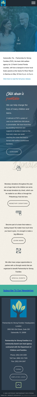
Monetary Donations (18, 203)
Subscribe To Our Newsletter (18, 290)
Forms (18, 369)
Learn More (14, 152)
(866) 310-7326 (22, 358)
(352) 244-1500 (21, 355)
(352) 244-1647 (20, 361)
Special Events (18, 278)
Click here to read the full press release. (17, 79)
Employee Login (19, 377)
